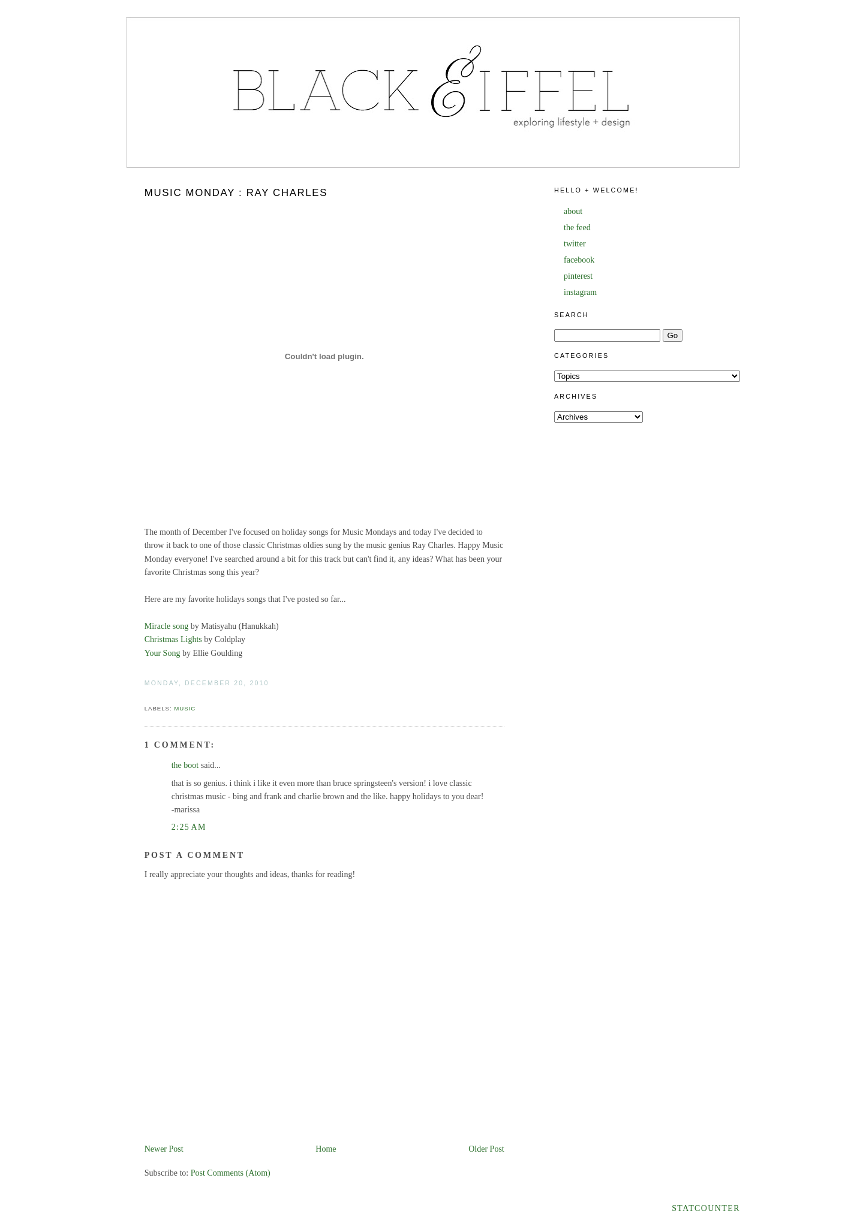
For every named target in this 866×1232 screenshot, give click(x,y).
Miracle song (166, 626)
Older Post (486, 1148)
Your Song (163, 653)
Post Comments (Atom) (230, 1172)
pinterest (578, 276)
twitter (575, 243)
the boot (185, 765)
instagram (580, 292)
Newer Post (164, 1148)
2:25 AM (189, 827)
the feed (577, 227)
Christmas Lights (173, 639)
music (185, 708)
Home (325, 1148)
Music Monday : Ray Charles (236, 192)
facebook (579, 259)
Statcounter (706, 1208)
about (573, 211)
